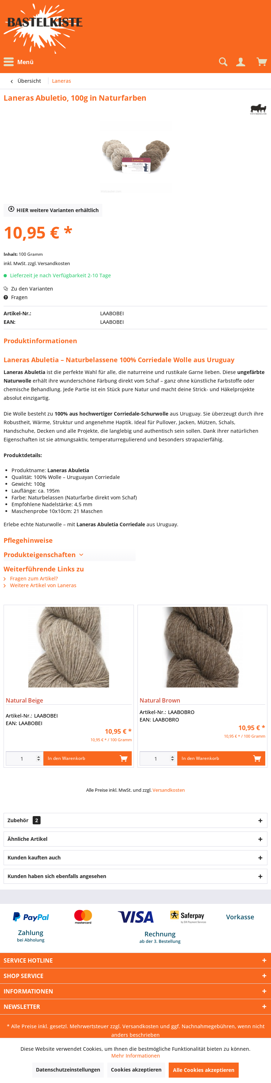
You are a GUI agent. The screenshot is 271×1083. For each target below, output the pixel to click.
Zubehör (24, 820)
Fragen (16, 297)
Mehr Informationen (135, 1055)
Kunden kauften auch (34, 857)
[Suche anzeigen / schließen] (222, 62)
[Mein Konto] (240, 62)
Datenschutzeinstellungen (68, 1069)
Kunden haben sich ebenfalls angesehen (57, 876)
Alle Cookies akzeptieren (203, 1070)
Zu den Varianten (28, 288)
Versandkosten (169, 790)
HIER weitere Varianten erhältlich (53, 210)
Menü (19, 62)
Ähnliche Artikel (27, 838)
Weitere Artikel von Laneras (40, 585)
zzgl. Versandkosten (49, 263)
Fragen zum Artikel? (31, 578)
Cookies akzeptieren (136, 1069)
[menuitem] (20, 62)
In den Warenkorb (87, 757)
